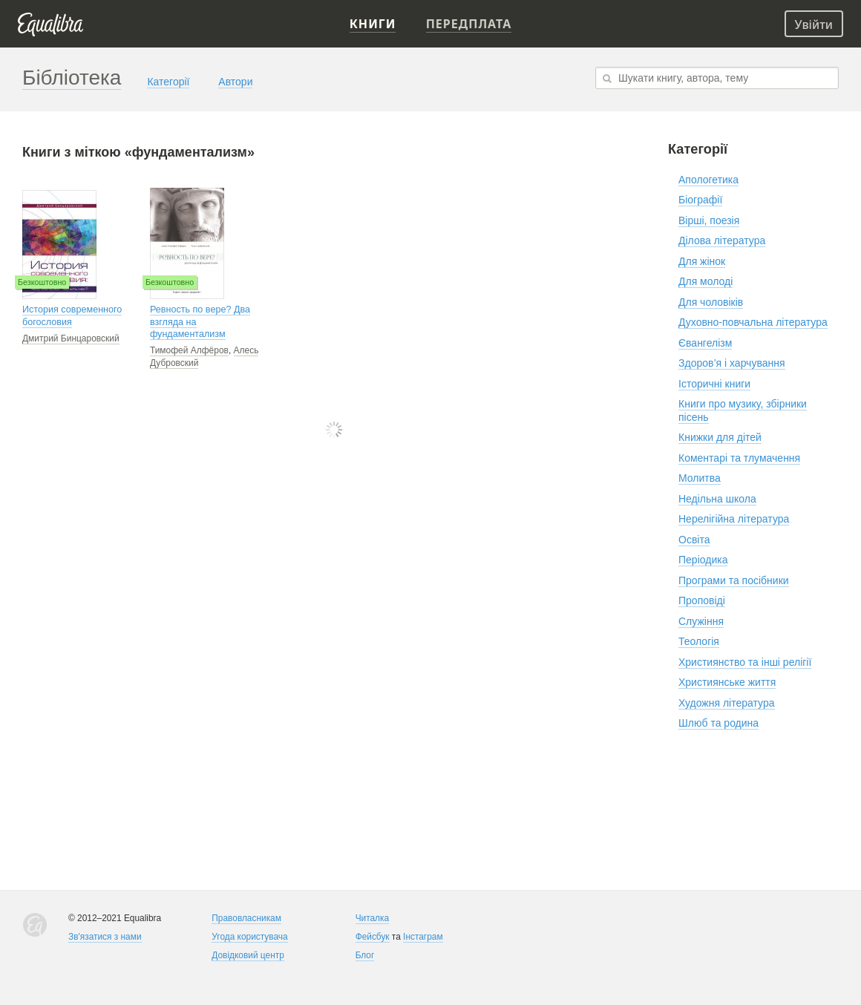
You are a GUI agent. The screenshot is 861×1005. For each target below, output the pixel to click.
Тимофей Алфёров (189, 350)
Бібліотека (71, 77)
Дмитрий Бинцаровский (71, 338)
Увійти (814, 24)
